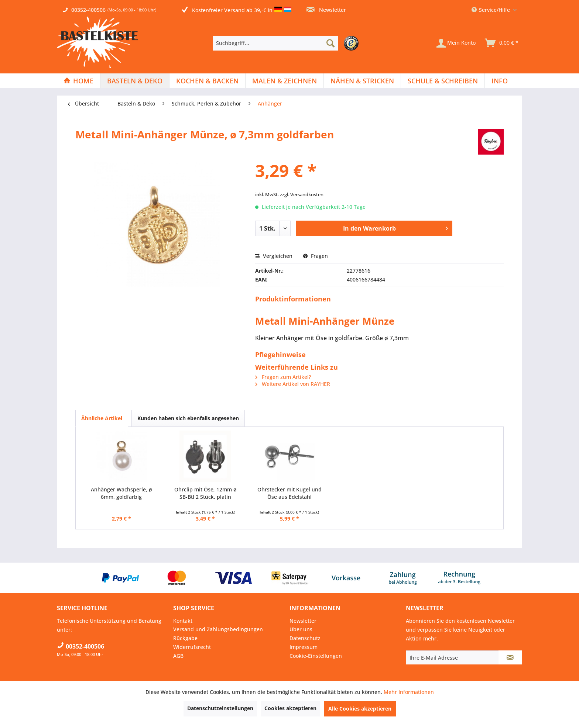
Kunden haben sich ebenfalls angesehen (188, 418)
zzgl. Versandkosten (301, 194)
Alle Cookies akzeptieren (359, 708)
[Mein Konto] (456, 43)
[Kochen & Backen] (207, 80)
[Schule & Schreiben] (442, 80)
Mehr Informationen (409, 691)
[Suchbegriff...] (275, 43)
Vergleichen (273, 255)
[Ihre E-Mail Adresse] (452, 657)
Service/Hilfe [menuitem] (491, 9)
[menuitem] (287, 43)
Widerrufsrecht (192, 646)
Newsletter (326, 9)
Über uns (301, 629)
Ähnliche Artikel (101, 418)
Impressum (304, 646)
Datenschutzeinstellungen (220, 708)
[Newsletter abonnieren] (510, 657)
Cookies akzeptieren (290, 708)
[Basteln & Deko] (134, 80)
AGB (178, 655)
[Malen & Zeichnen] (284, 80)
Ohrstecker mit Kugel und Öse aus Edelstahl (289, 493)
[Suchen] (330, 43)
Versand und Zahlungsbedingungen (218, 629)
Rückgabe (185, 638)
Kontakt (182, 620)
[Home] (78, 80)
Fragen (315, 255)
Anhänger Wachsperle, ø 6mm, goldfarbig (121, 493)
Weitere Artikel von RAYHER (292, 383)
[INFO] (499, 80)
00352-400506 (88, 9)
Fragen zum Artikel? (283, 376)
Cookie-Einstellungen (316, 655)
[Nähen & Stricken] (362, 80)
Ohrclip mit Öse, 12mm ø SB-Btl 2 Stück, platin (205, 493)
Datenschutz (305, 638)
